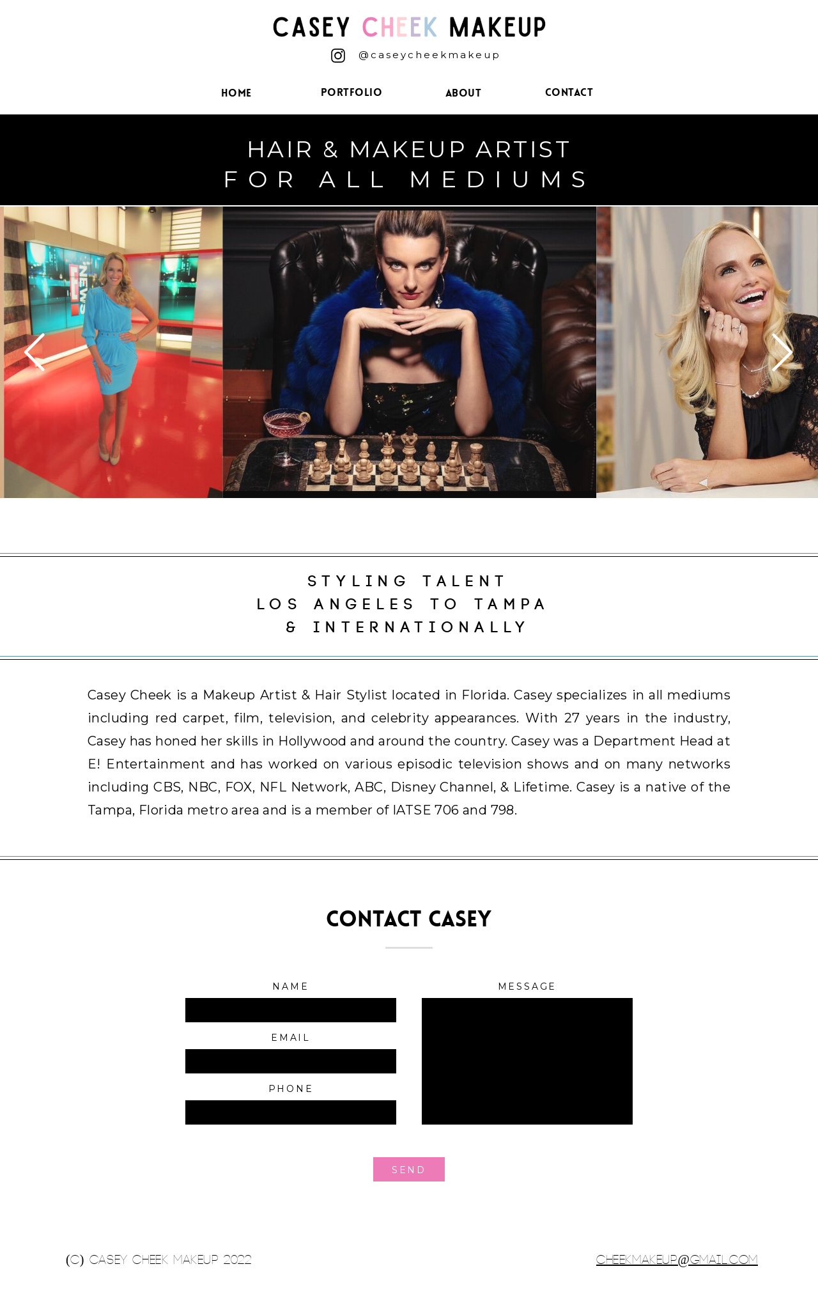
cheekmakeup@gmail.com (677, 1260)
